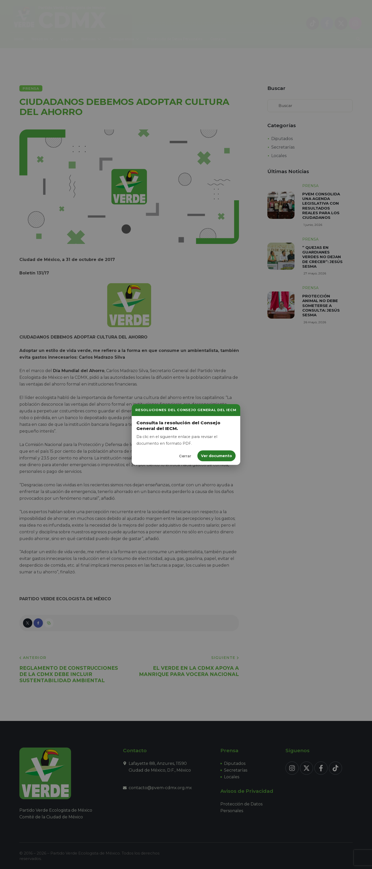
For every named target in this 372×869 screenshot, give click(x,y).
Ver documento (216, 455)
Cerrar (185, 455)
